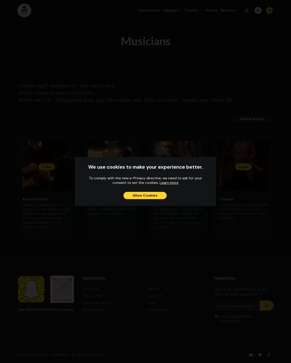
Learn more (169, 182)
